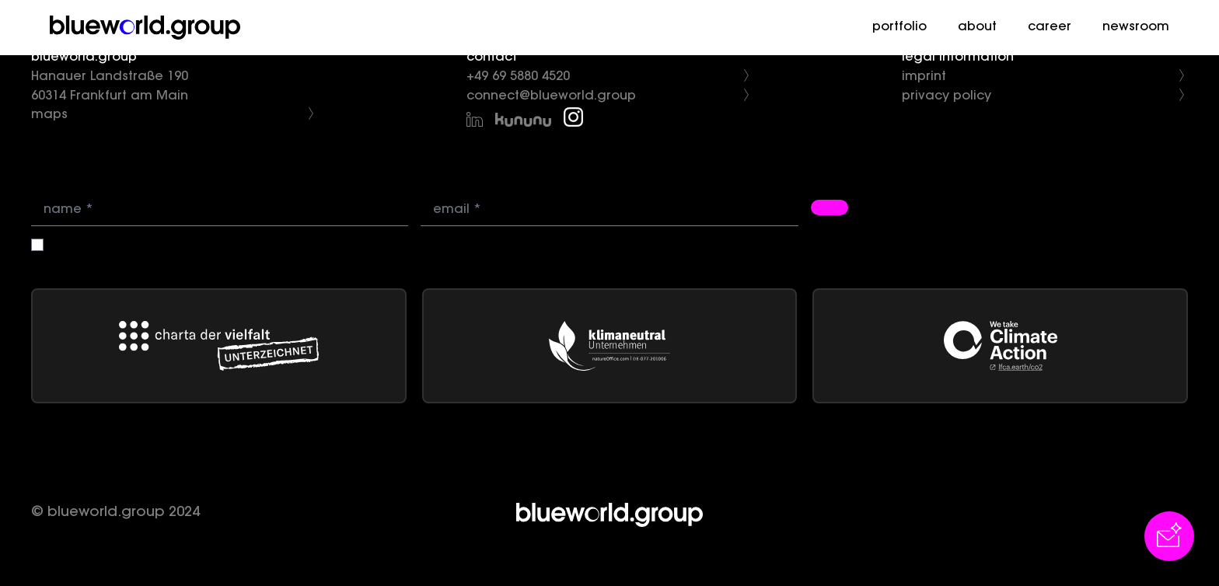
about (977, 27)
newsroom (1135, 27)
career (1049, 27)
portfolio (899, 27)
